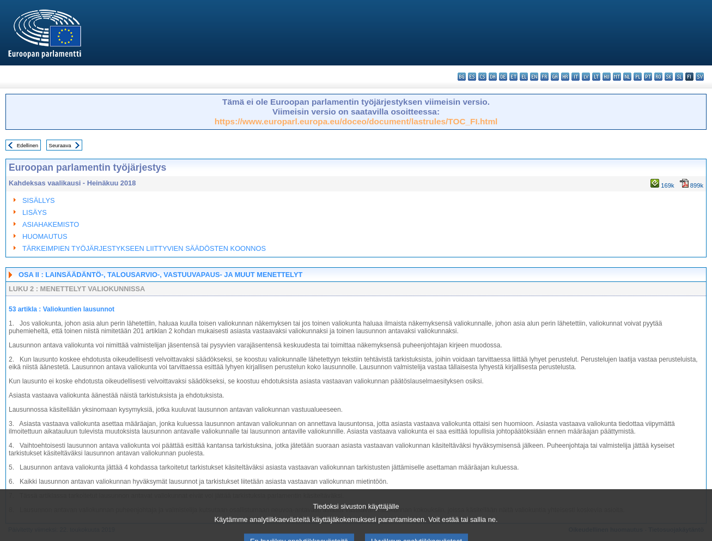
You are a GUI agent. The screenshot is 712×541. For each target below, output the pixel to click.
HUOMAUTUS (44, 236)
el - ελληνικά (524, 77)
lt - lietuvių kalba (596, 77)
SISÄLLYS (38, 200)
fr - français (544, 77)
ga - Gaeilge (555, 77)
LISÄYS (34, 212)
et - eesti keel (513, 77)
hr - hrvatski (565, 77)
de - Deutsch (503, 77)
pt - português (648, 77)
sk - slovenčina (669, 77)
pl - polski (638, 77)
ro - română (658, 77)
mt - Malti (617, 77)
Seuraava (60, 145)
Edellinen (27, 145)
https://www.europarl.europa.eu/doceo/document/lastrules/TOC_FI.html (356, 121)
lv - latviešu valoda (586, 77)
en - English (534, 77)
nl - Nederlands (627, 77)
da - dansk (493, 77)
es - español (472, 77)
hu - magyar (607, 77)
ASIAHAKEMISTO (50, 224)
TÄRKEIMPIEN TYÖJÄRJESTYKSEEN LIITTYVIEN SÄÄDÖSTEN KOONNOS (144, 248)
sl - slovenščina (679, 77)
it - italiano (575, 77)
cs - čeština (482, 77)
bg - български (462, 77)
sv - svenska (700, 77)
